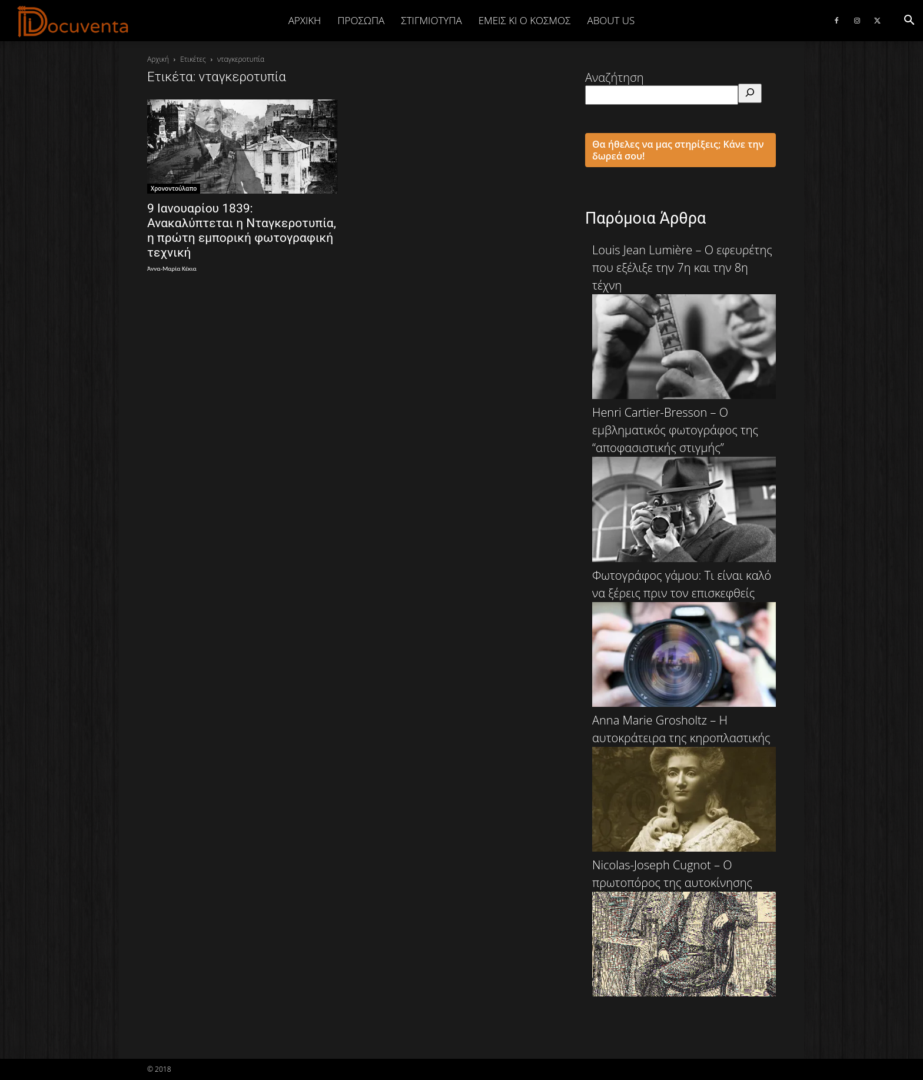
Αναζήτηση (614, 77)
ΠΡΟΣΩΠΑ (360, 20)
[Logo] (73, 21)
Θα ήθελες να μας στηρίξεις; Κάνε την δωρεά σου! (678, 150)
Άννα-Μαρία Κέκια (172, 269)
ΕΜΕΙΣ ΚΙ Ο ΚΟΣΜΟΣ (525, 20)
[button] (909, 20)
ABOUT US (611, 20)
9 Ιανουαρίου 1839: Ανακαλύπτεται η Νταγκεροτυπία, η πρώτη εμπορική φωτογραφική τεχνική (241, 230)
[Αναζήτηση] (750, 93)
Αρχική (304, 20)
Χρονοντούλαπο (174, 188)
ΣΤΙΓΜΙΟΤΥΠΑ (431, 20)
